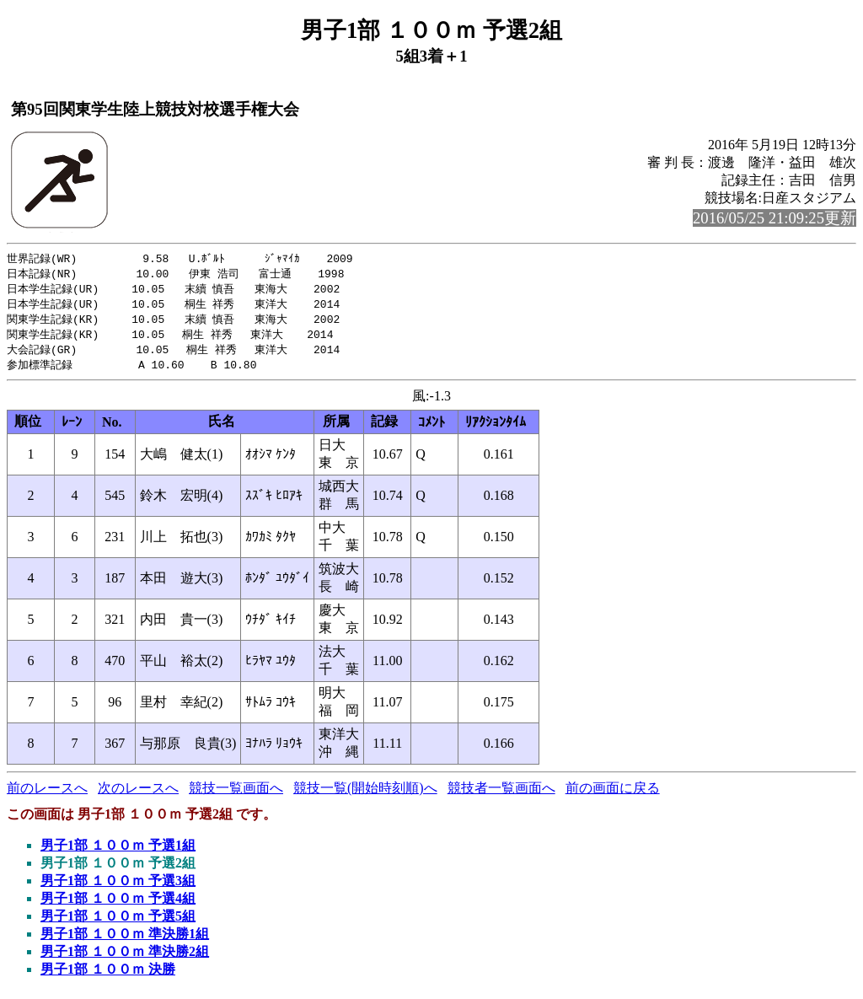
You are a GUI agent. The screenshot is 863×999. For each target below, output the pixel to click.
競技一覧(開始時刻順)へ (365, 794)
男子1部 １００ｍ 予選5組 (118, 923)
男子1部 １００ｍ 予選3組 (118, 887)
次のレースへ (138, 794)
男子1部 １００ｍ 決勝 (107, 976)
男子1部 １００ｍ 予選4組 (118, 905)
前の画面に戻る (613, 794)
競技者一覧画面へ (501, 794)
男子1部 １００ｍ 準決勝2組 (124, 958)
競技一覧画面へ (236, 794)
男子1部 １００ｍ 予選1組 (118, 852)
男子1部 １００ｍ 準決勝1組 (124, 940)
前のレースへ (47, 794)
